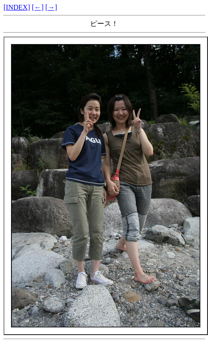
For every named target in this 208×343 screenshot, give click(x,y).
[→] (51, 7)
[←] (38, 7)
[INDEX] (17, 7)
